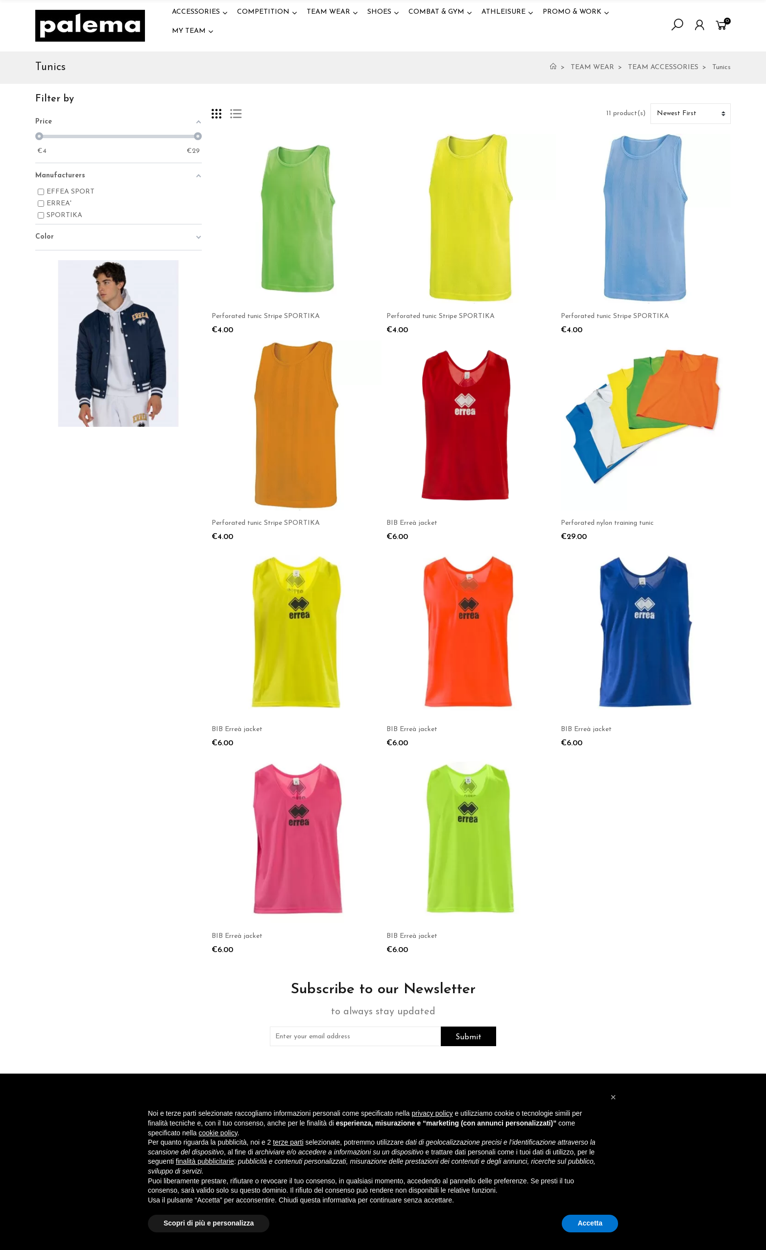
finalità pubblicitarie (205, 1161)
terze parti (288, 1142)
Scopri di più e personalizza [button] (209, 1223)
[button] (613, 1097)
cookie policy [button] (218, 1133)
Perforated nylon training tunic (607, 523)
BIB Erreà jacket (411, 523)
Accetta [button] (589, 1223)
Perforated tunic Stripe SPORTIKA (266, 316)
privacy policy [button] (432, 1113)
